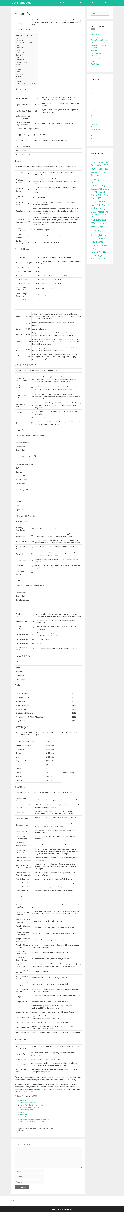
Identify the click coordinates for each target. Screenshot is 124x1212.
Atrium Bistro (25, 1114)
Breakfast (19, 41)
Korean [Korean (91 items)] (103, 211)
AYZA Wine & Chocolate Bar (30, 1107)
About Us (63, 3)
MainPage (108, 3)
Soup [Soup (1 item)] (98, 249)
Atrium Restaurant (26, 1110)
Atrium (22, 1112)
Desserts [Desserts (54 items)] (96, 189)
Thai (47, 1129)
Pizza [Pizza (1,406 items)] (98, 235)
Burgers (19, 1129)
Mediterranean (32, 1129)
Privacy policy (84, 3)
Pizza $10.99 (20, 69)
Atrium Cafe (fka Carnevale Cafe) (31, 1105)
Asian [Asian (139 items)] (103, 161)
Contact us (73, 3)
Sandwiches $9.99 (22, 57)
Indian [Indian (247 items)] (103, 204)
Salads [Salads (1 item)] (93, 239)
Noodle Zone (95, 58)
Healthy (25, 1129)
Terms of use (96, 3)
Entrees (18, 67)
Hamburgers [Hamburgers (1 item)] (94, 202)
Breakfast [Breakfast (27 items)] (102, 169)
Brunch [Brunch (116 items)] (97, 171)
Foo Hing (94, 50)
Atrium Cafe (24, 1100)
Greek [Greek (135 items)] (96, 198)
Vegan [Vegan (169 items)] (103, 255)
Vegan (51, 1129)
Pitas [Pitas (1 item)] (101, 231)
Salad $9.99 (20, 60)
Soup (18, 64)
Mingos (93, 67)
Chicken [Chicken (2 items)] (100, 183)
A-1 (18, 1133)
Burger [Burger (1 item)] (106, 172)
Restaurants (95, 130)
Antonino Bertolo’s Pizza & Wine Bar (33, 1121)
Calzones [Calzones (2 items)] (94, 183)
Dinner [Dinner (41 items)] (100, 192)
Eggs (17, 45)
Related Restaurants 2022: (27, 84)
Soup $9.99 (20, 55)
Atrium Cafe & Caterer (28, 1103)
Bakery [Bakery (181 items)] (97, 165)
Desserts (19, 81)
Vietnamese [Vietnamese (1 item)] (101, 258)
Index (93, 110)
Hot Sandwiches (21, 62)
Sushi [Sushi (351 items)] (96, 252)
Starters (19, 76)
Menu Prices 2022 (21, 2)
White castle (21, 1131)
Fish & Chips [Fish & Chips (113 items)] (99, 195)
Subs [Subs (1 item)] (102, 249)
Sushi (43, 1129)
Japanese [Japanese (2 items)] (94, 212)
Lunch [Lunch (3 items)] (93, 214)
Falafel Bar (95, 64)
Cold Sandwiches (22, 53)
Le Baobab (95, 37)
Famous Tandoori (97, 34)
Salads (18, 50)
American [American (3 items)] (94, 162)
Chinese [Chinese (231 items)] (98, 185)
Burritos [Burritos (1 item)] (102, 180)
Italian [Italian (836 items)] (98, 208)
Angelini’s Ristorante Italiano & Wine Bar (34, 1119)
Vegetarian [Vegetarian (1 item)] (94, 258)
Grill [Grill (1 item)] (104, 198)
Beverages (19, 74)
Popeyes (94, 124)
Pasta (40, 1129)
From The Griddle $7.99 (24, 43)
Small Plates (20, 48)
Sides (18, 72)
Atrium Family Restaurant (29, 1117)
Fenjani (93, 61)
